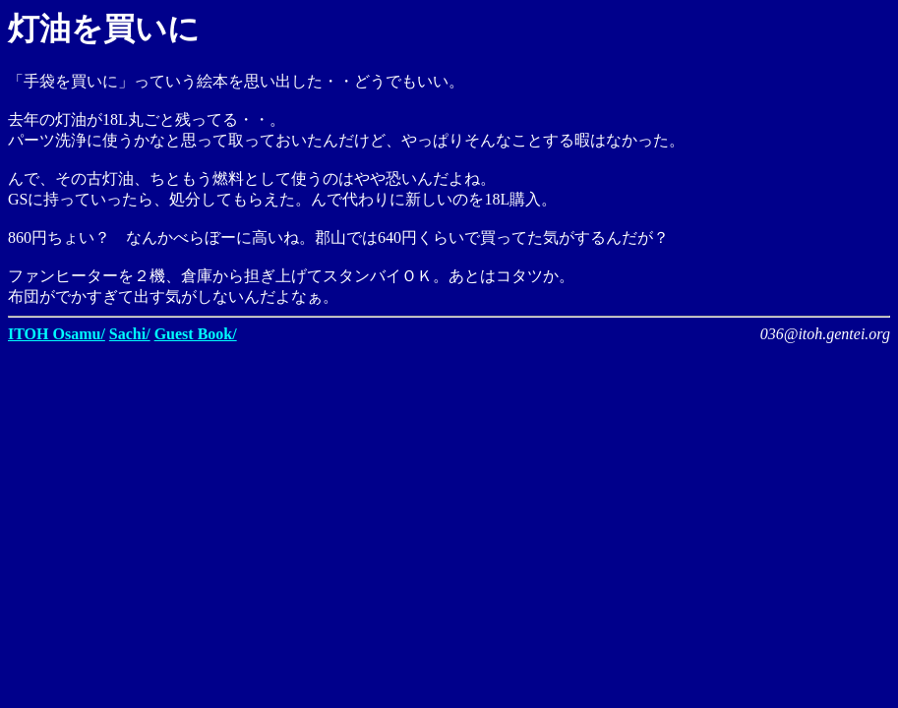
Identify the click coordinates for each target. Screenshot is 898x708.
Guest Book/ (195, 333)
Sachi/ (129, 333)
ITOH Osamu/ (56, 333)
